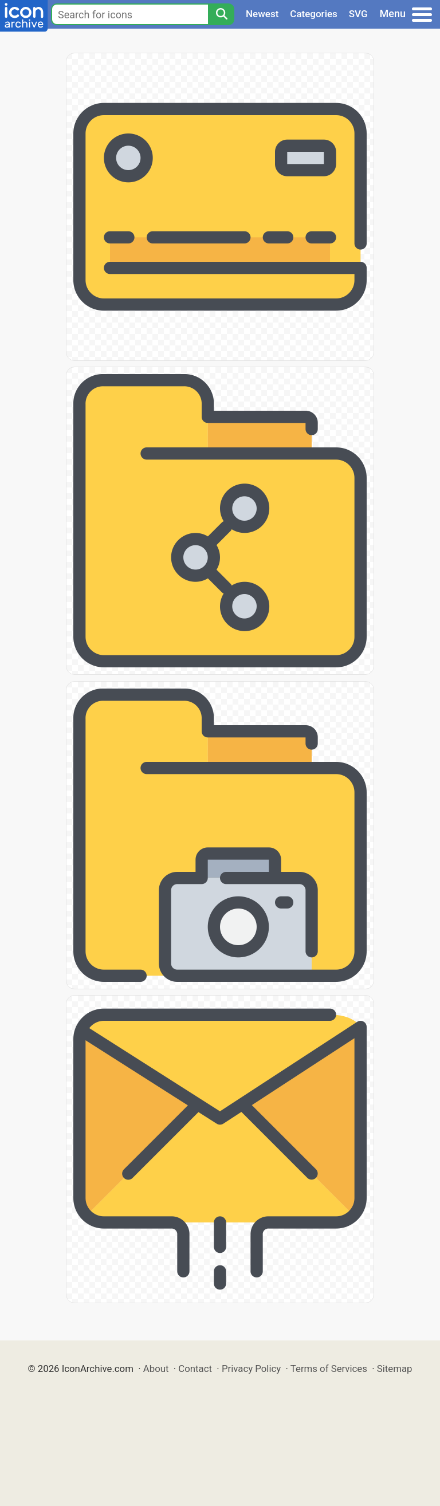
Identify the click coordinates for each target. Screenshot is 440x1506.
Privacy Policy (251, 1368)
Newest (262, 13)
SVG (358, 13)
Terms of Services (328, 1368)
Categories (313, 13)
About (156, 1368)
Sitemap (394, 1368)
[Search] (221, 14)
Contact (195, 1368)
